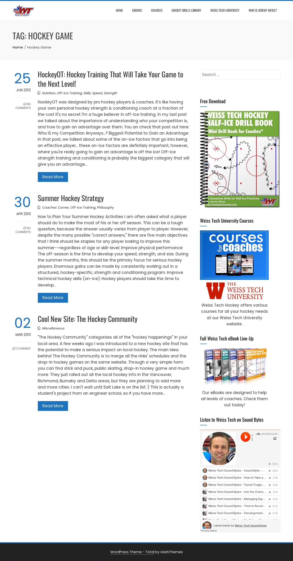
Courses (157, 10)
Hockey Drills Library (186, 10)
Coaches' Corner (55, 207)
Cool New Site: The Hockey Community (87, 318)
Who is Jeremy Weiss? (263, 10)
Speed (97, 93)
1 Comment (22, 349)
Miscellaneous (53, 328)
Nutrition (48, 93)
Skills (87, 93)
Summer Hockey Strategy (71, 197)
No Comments (23, 106)
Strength (110, 93)
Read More (52, 177)
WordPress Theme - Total (132, 552)
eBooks (137, 10)
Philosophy (105, 207)
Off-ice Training (69, 93)
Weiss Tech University (224, 10)
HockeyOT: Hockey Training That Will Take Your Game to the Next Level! (110, 79)
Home (119, 10)
